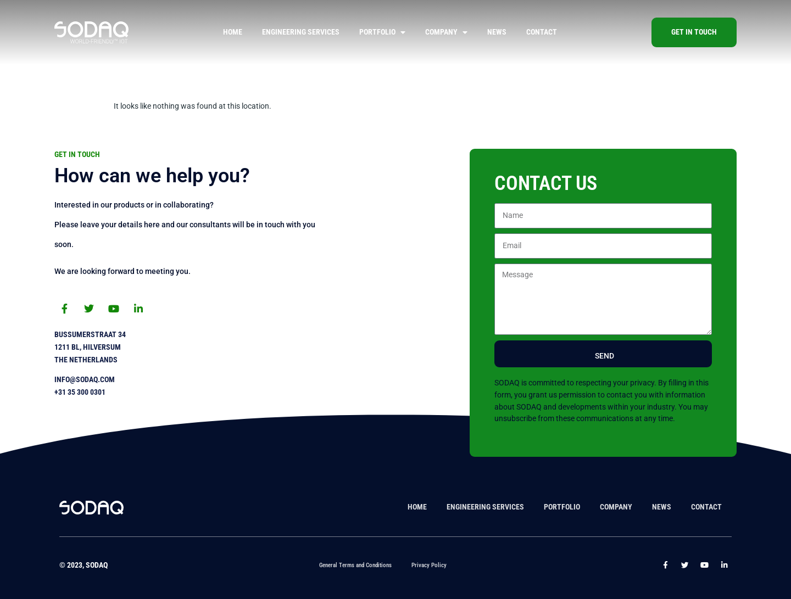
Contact (541, 32)
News (496, 32)
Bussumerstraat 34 (90, 334)
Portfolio (382, 32)
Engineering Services (300, 32)
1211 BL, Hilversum (87, 347)
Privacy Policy (429, 565)
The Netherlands (86, 360)
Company (446, 32)
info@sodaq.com (84, 379)
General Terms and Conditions (355, 565)
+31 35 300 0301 (79, 392)
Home (232, 32)
